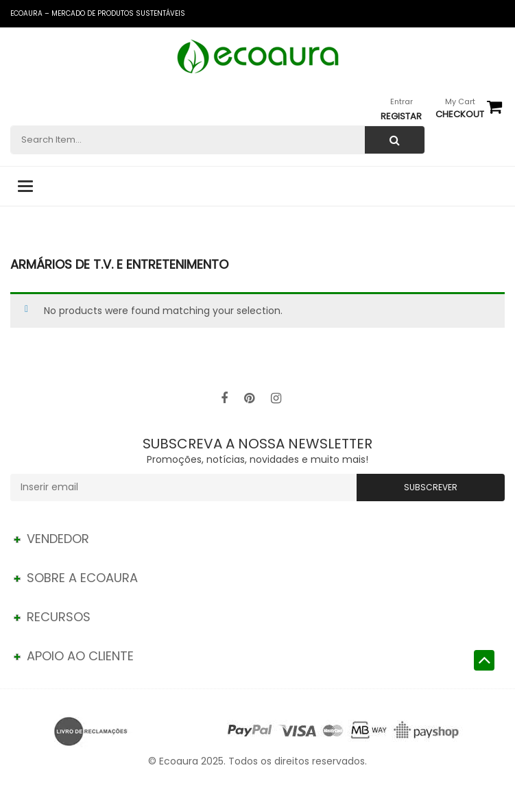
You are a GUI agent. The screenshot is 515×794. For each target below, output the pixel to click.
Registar (401, 116)
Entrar (401, 101)
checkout (459, 114)
